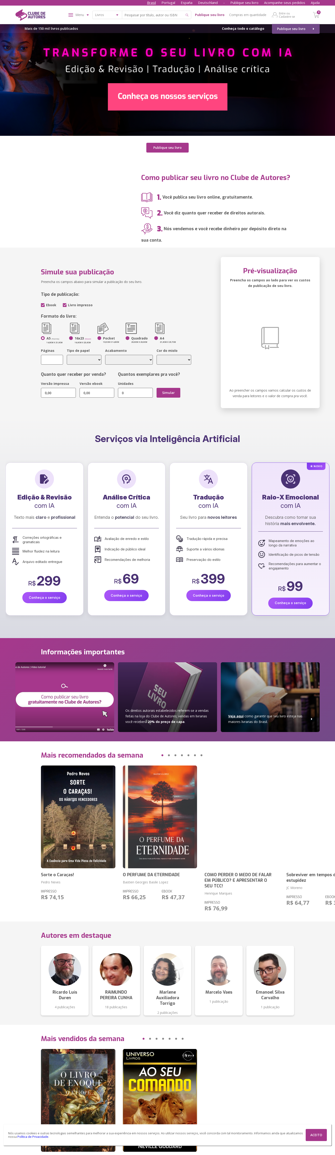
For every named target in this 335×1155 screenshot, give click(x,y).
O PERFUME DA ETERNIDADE (151, 874)
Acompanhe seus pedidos (284, 2)
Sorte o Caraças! (57, 874)
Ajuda (315, 2)
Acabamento (116, 350)
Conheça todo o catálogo (243, 28)
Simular (168, 392)
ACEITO (316, 1135)
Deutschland (208, 2)
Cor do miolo (167, 350)
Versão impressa (55, 383)
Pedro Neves (50, 882)
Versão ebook (91, 383)
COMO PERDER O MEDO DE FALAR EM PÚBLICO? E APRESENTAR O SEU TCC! (237, 880)
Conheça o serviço (44, 597)
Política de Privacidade (32, 1137)
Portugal (168, 2)
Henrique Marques (218, 893)
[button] (153, 755)
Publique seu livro (244, 2)
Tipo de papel (78, 350)
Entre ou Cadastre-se (287, 14)
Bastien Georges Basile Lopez (145, 882)
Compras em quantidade (247, 15)
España (186, 2)
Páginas (47, 350)
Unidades (126, 383)
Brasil (151, 2)
